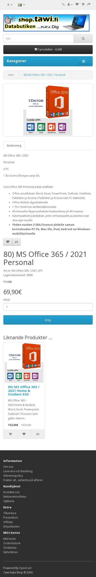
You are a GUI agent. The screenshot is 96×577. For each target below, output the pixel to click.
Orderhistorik (11, 543)
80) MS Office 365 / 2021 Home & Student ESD (23, 390)
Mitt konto (9, 539)
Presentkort (10, 517)
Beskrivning (14, 145)
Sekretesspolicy (13, 476)
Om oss (8, 467)
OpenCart (25, 568)
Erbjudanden (11, 526)
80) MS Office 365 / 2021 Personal (44, 75)
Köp (48, 320)
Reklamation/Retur (14, 496)
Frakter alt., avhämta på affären (23, 480)
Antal (6, 300)
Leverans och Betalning (17, 471)
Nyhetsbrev (10, 552)
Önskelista (9, 548)
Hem (11, 75)
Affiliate (8, 522)
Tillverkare (9, 513)
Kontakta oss (11, 492)
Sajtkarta (8, 501)
